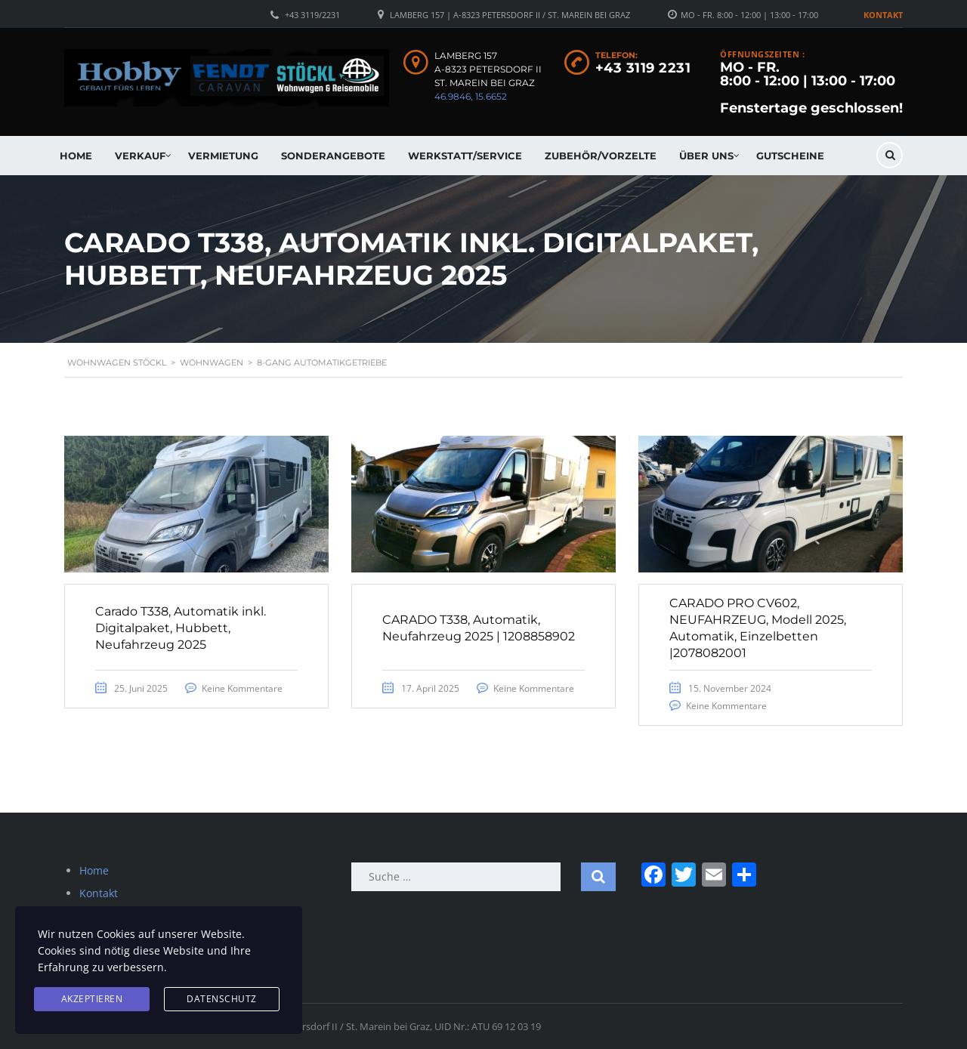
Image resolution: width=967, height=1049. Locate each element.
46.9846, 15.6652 (470, 96)
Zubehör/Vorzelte (601, 156)
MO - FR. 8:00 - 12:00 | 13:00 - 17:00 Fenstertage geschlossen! (811, 87)
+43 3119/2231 (312, 14)
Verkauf (140, 156)
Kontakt (883, 14)
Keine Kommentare (242, 688)
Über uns (706, 156)
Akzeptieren (92, 998)
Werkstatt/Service (465, 156)
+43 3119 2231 (643, 68)
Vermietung (223, 156)
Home (76, 156)
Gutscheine (790, 156)
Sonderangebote (333, 156)
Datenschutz (222, 998)
